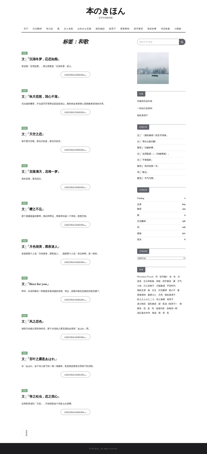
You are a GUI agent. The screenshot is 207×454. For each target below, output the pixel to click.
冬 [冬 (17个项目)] (175, 276)
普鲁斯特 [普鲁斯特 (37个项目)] (141, 295)
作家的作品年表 (144, 101)
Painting (140, 198)
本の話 (49, 28)
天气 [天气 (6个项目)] (179, 281)
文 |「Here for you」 (36, 284)
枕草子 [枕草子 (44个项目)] (170, 299)
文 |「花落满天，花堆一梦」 (41, 172)
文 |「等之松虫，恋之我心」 (41, 397)
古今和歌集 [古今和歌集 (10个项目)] (148, 281)
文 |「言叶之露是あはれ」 (40, 359)
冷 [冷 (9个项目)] (179, 276)
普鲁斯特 (125, 28)
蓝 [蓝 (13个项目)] (149, 308)
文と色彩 (68, 28)
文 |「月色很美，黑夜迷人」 (41, 247)
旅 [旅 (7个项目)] (149, 290)
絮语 (139, 209)
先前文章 (27, 432)
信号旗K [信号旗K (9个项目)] (163, 276)
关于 (26, 28)
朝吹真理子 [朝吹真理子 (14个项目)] (170, 295)
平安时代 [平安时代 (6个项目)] (171, 285)
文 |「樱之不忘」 (33, 209)
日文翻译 (37, 28)
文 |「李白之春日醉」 (147, 142)
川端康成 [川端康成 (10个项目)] (160, 285)
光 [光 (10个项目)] (170, 276)
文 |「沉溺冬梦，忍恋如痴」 (41, 59)
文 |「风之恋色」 (33, 322)
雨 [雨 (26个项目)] (159, 313)
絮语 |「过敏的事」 (146, 148)
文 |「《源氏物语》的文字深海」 (152, 135)
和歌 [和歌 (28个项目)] (158, 281)
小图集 (177, 28)
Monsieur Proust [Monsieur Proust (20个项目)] (145, 276)
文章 (139, 205)
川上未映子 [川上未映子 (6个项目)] (148, 285)
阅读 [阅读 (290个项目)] (154, 313)
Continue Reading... (75, 74)
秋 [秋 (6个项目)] (181, 304)
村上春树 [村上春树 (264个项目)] (160, 299)
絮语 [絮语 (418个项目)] (139, 308)
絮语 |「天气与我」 (146, 178)
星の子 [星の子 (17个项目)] (172, 290)
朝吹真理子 (142, 115)
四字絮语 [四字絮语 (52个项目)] (167, 281)
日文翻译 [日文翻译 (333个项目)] (162, 290)
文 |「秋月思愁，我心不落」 (41, 97)
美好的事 (152, 28)
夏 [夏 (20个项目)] (174, 281)
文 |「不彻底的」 (145, 160)
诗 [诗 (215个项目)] (153, 308)
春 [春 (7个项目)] (178, 290)
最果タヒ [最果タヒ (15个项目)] (152, 295)
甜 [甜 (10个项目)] (159, 304)
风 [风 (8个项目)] (168, 313)
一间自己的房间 (144, 108)
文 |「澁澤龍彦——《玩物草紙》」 (153, 154)
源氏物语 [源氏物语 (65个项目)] (152, 304)
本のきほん (105, 11)
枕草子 (112, 28)
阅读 (24, 53)
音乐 (139, 240)
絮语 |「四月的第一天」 (148, 166)
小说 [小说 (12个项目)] (139, 285)
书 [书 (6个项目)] (156, 276)
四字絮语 (138, 28)
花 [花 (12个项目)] (144, 308)
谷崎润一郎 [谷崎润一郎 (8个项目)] (172, 308)
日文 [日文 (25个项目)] (154, 290)
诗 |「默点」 (143, 172)
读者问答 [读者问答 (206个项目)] (160, 308)
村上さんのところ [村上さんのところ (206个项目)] (145, 299)
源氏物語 (100, 28)
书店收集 (165, 28)
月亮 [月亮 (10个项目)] (160, 295)
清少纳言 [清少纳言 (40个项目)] (141, 304)
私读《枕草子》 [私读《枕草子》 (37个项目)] (170, 304)
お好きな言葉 (84, 28)
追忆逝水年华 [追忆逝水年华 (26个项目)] (143, 313)
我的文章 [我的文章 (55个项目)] (141, 290)
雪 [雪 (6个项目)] (164, 313)
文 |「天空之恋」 (33, 134)
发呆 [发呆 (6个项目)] (139, 281)
